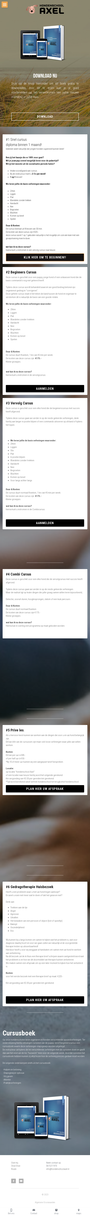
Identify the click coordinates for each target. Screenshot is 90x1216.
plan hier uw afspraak (45, 1000)
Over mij (14, 1163)
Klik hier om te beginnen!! (45, 257)
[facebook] (13, 1181)
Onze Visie (15, 1166)
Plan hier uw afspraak (45, 789)
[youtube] (21, 1181)
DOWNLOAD (45, 116)
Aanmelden (45, 388)
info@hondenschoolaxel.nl (57, 1169)
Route (13, 1169)
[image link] (45, 9)
